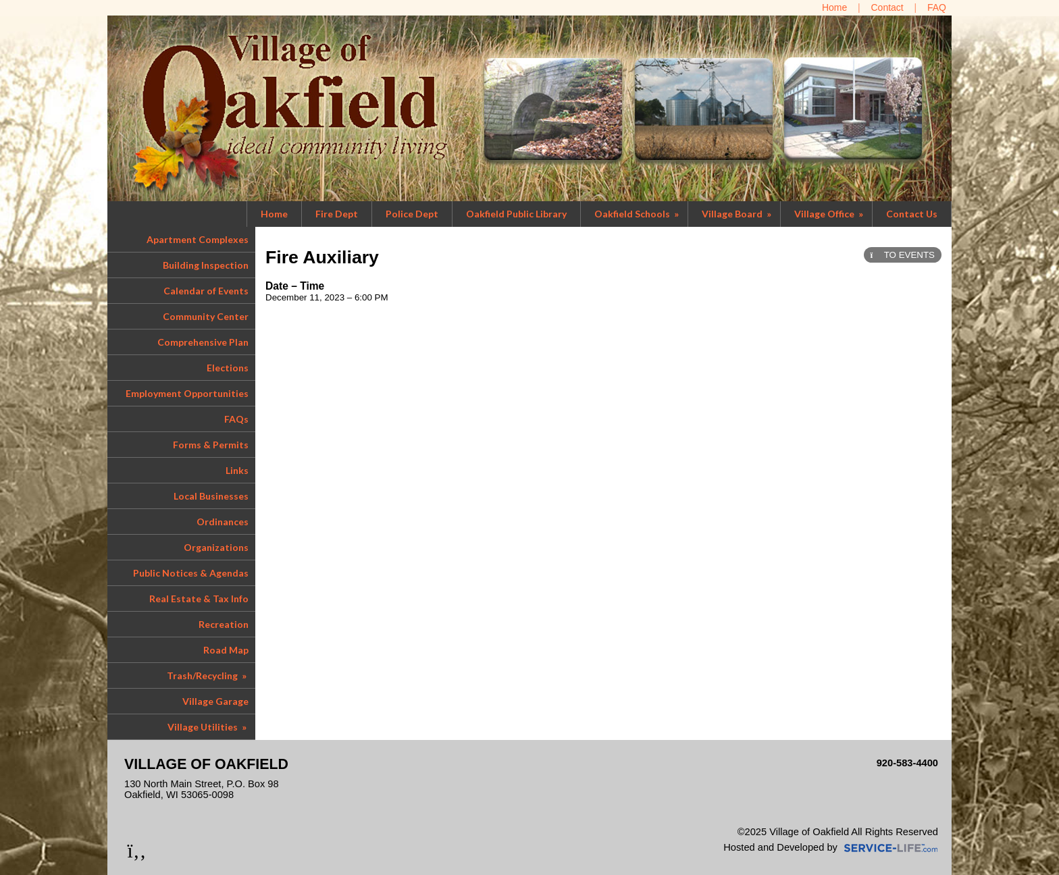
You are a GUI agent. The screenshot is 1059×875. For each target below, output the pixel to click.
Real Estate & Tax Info (199, 598)
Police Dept (412, 213)
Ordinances (223, 521)
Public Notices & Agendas (191, 573)
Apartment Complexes (198, 239)
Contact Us (911, 213)
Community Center (206, 316)
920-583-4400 (907, 763)
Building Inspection (206, 265)
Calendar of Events (206, 290)
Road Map (226, 650)
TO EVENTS (903, 255)
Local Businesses (211, 496)
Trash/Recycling (208, 675)
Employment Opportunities (187, 393)
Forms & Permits (211, 444)
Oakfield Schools (637, 213)
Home (274, 213)
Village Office (829, 213)
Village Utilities (208, 727)
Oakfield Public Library (516, 213)
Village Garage (215, 701)
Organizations (216, 547)
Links (237, 470)
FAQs (236, 419)
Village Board (737, 213)
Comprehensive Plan (203, 342)
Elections (228, 367)
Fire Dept (336, 213)
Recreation (224, 624)
